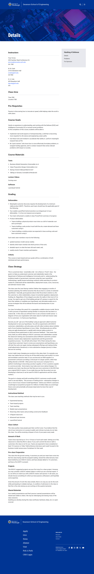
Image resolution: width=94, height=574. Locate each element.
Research (58, 534)
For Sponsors (68, 61)
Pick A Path (28, 551)
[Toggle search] (80, 4)
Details (66, 55)
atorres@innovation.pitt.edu (17, 62)
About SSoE (58, 537)
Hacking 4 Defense (71, 52)
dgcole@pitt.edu (13, 83)
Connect (58, 539)
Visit (25, 547)
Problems (67, 58)
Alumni (26, 543)
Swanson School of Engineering (36, 4)
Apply (25, 531)
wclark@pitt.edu (13, 73)
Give (25, 535)
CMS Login (27, 555)
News (25, 539)
